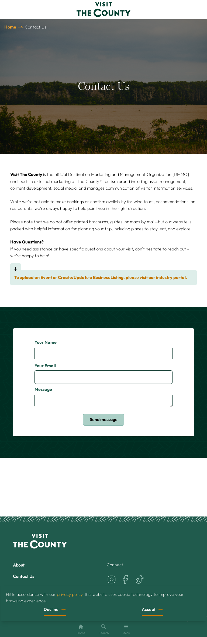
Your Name (45, 342)
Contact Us (23, 576)
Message (43, 389)
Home (10, 27)
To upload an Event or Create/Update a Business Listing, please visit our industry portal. (100, 277)
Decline (51, 609)
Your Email (45, 365)
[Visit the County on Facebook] (125, 579)
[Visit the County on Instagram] (111, 579)
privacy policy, (70, 594)
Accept (149, 609)
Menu (126, 629)
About (19, 565)
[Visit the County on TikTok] (139, 579)
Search (104, 629)
